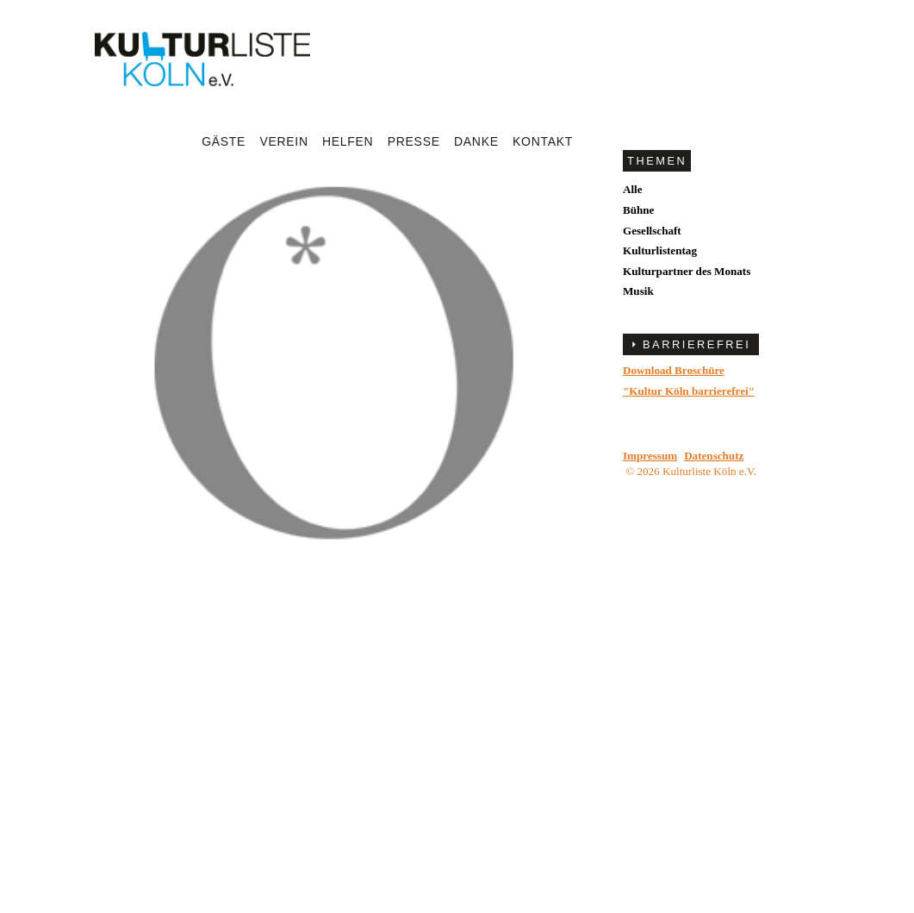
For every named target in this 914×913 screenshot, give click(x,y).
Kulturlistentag (660, 250)
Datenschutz (713, 455)
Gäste (224, 141)
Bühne (638, 209)
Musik (638, 291)
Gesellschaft (652, 230)
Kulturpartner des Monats (686, 271)
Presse (414, 141)
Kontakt (543, 141)
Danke (476, 141)
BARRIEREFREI (696, 344)
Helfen (347, 141)
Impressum (650, 455)
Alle (633, 189)
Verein (283, 141)
